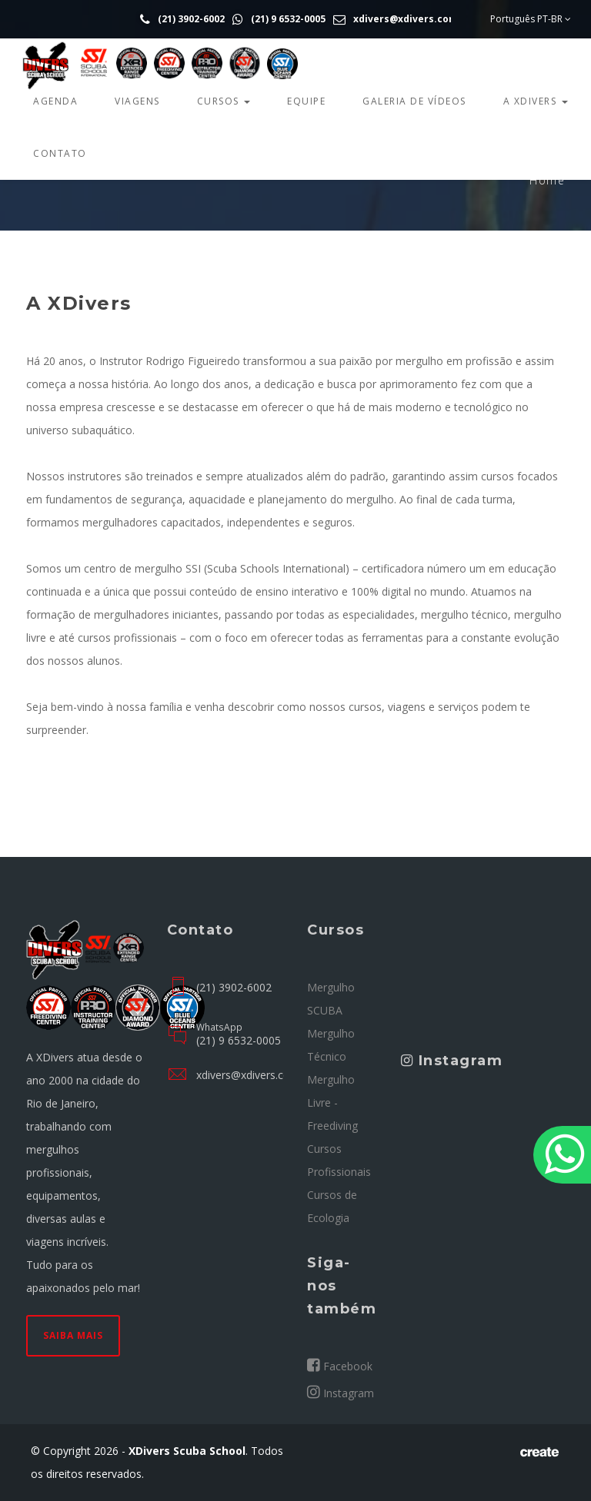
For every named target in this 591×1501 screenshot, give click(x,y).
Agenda (55, 101)
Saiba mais (73, 1335)
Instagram (340, 1392)
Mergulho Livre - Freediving (332, 1102)
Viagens (137, 101)
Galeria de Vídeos (414, 101)
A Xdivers (535, 101)
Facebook (339, 1365)
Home (547, 180)
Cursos (224, 101)
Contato (60, 153)
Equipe (306, 101)
